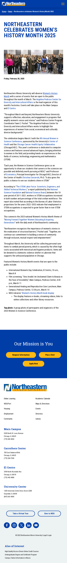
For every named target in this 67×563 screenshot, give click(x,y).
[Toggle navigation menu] (63, 4)
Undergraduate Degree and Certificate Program (21, 555)
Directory (39, 414)
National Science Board (35, 192)
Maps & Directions (42, 404)
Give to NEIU (49, 513)
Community (8, 419)
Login (50, 535)
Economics (11, 174)
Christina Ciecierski (30, 177)
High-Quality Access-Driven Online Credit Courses (22, 551)
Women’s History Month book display (38, 293)
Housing (7, 409)
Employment (8, 414)
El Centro (12, 108)
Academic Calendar (43, 398)
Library (38, 419)
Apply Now (33, 363)
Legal (45, 535)
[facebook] (7, 525)
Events (38, 409)
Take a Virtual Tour (20, 513)
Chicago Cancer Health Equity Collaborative (36, 144)
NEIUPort (7, 404)
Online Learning (9, 398)
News (10, 11)
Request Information (21, 355)
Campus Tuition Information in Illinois (18, 558)
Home (4, 11)
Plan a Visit (50, 355)
